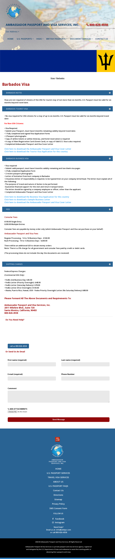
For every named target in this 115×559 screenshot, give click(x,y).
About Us (58, 484)
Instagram (58, 524)
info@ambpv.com (63, 532)
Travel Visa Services (58, 479)
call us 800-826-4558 (18, 346)
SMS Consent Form (58, 510)
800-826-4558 (97, 25)
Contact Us (58, 492)
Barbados (60, 78)
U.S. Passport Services (58, 475)
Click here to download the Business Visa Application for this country (36, 196)
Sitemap (58, 501)
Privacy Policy (58, 506)
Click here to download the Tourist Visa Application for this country (36, 151)
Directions (58, 497)
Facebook (58, 521)
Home (58, 471)
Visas (53, 78)
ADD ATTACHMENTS (22, 412)
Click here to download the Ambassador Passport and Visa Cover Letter (37, 149)
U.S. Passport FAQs (58, 488)
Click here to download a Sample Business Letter (27, 199)
